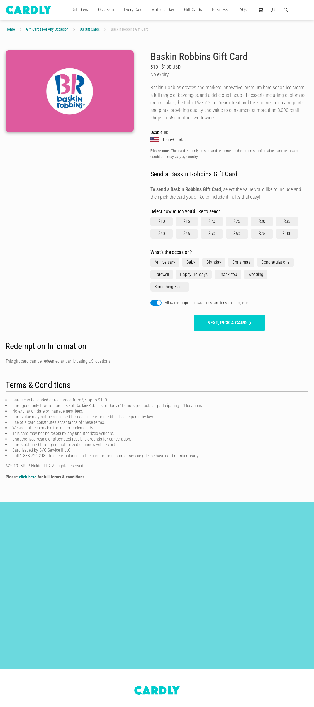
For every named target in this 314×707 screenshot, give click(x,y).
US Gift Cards (90, 29)
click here (27, 477)
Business (220, 9)
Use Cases (127, 688)
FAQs (242, 9)
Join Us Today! (195, 663)
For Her (56, 673)
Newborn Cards (17, 693)
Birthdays (79, 9)
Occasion (106, 9)
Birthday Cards (62, 643)
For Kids (57, 683)
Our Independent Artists (202, 643)
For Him (12, 683)
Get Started (127, 658)
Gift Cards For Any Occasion (47, 29)
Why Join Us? (194, 653)
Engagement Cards (20, 663)
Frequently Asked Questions (140, 698)
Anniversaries (16, 673)
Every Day (132, 9)
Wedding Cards (62, 663)
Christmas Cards (18, 653)
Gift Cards (193, 9)
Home (10, 29)
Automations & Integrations (140, 678)
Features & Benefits (134, 668)
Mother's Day (162, 9)
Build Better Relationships (138, 648)
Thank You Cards (64, 653)
